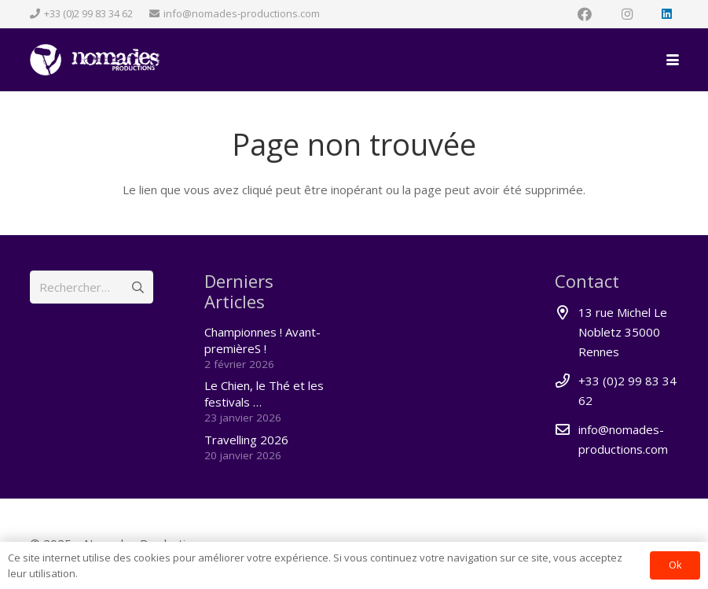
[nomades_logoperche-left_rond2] (95, 59)
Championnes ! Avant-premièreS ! (262, 340)
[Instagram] (627, 14)
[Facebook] (584, 14)
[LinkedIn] (667, 14)
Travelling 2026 (246, 439)
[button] (672, 59)
